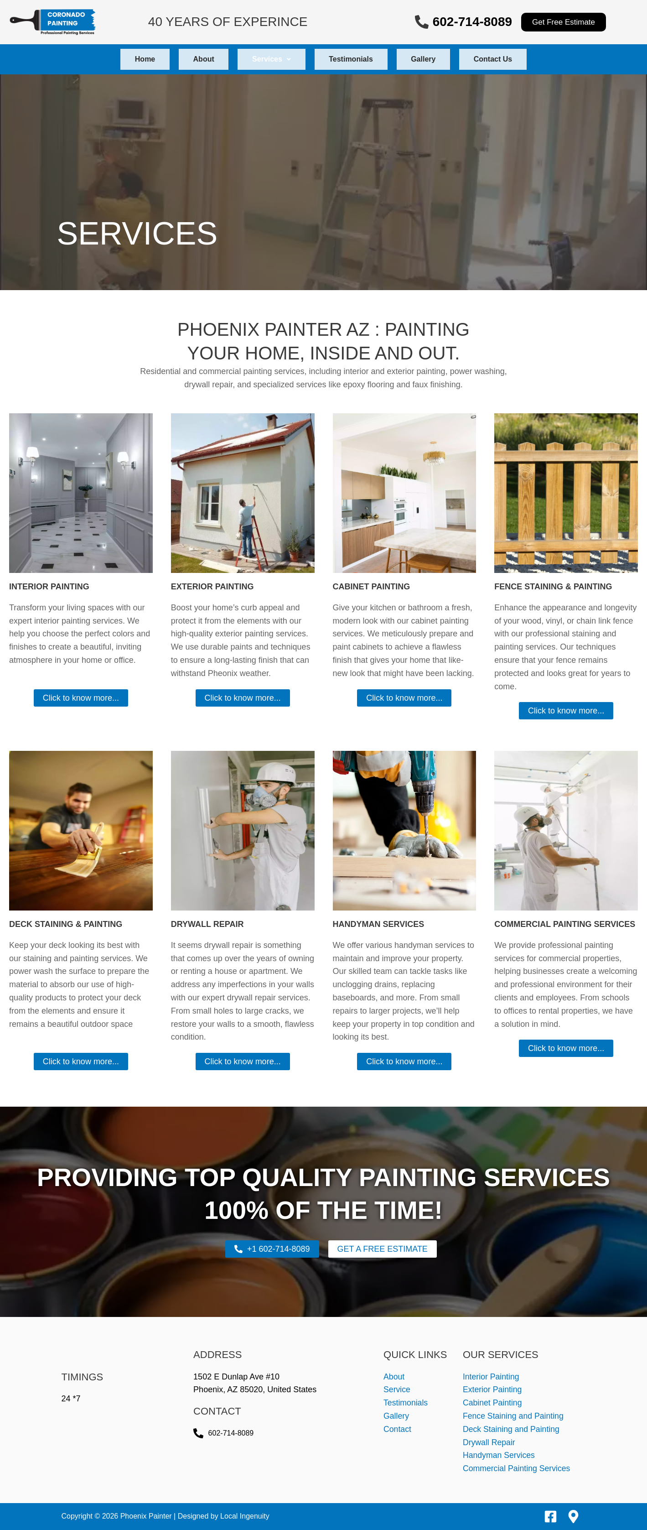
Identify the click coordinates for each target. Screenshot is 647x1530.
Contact (397, 1429)
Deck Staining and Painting (512, 1429)
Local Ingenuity (244, 1516)
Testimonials (355, 59)
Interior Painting (491, 1376)
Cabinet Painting (493, 1402)
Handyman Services (499, 1455)
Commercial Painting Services (517, 1468)
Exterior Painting (493, 1389)
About (192, 59)
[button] (267, 59)
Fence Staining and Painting (514, 1416)
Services (267, 59)
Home (126, 59)
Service (397, 1389)
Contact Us (511, 59)
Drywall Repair (489, 1442)
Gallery (434, 59)
